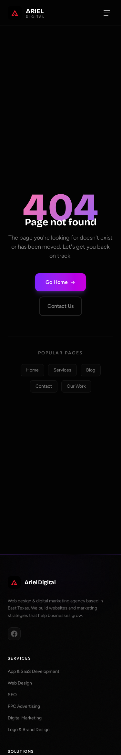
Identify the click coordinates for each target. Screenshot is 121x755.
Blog (90, 370)
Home (32, 370)
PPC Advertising (24, 706)
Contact (43, 386)
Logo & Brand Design (29, 729)
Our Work (76, 386)
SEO (12, 694)
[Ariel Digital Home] (26, 13)
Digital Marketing (25, 718)
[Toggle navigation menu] (106, 12)
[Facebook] (14, 633)
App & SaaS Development (33, 671)
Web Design (20, 683)
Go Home (60, 282)
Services (62, 370)
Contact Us (60, 306)
